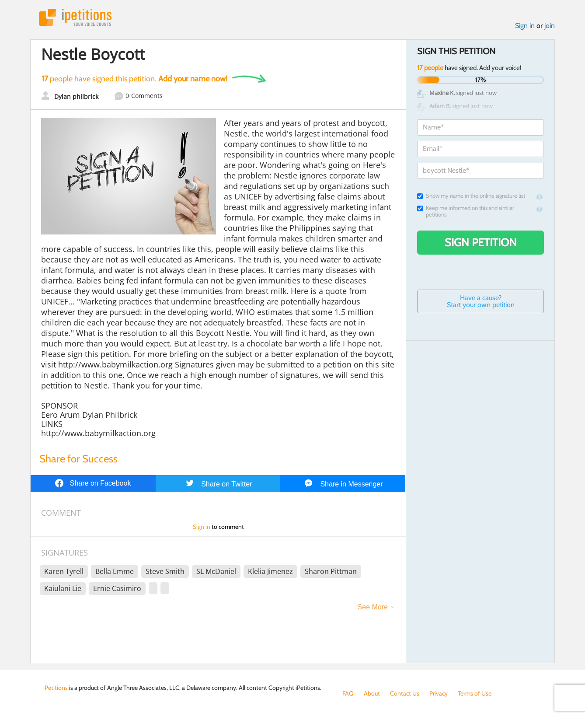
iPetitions (75, 17)
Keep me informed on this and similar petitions (465, 211)
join (549, 25)
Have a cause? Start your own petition (481, 301)
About (372, 693)
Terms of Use (474, 693)
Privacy (438, 693)
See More (373, 607)
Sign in (525, 25)
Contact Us (404, 693)
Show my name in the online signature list (471, 195)
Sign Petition (481, 242)
